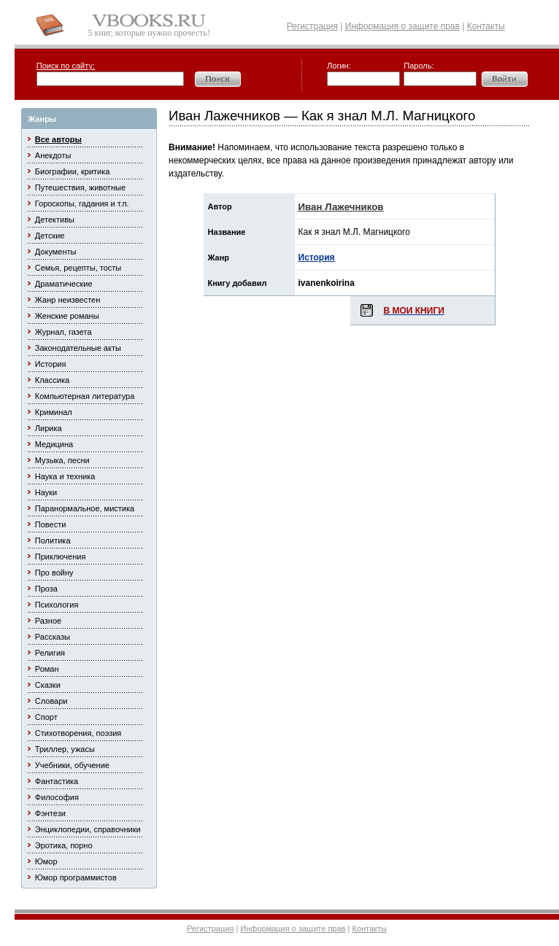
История (50, 364)
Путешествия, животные (80, 187)
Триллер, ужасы (65, 749)
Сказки (48, 685)
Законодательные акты (78, 348)
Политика (53, 540)
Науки (46, 492)
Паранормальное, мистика (84, 508)
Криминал (53, 412)
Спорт (46, 717)
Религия (50, 652)
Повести (50, 524)
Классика (52, 380)
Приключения (60, 556)
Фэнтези (50, 813)
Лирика (48, 428)
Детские (50, 235)
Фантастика (56, 781)
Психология (57, 604)
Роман (47, 668)
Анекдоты (53, 155)
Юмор (46, 861)
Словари (51, 701)
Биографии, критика (72, 171)
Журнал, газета (63, 331)
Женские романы (67, 315)
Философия (57, 797)
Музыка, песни (62, 460)
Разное (48, 620)
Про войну (54, 572)
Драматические (64, 283)
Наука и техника (65, 476)
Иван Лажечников (341, 206)
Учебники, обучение (72, 765)
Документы (56, 251)
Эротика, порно (64, 845)
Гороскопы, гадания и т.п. (82, 203)
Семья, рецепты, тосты (78, 267)
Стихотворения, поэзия (78, 733)
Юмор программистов (76, 877)
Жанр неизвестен (67, 299)
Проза (46, 588)
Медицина (54, 444)
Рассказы (52, 636)
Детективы (54, 219)
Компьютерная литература (85, 396)
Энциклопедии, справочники (88, 829)
